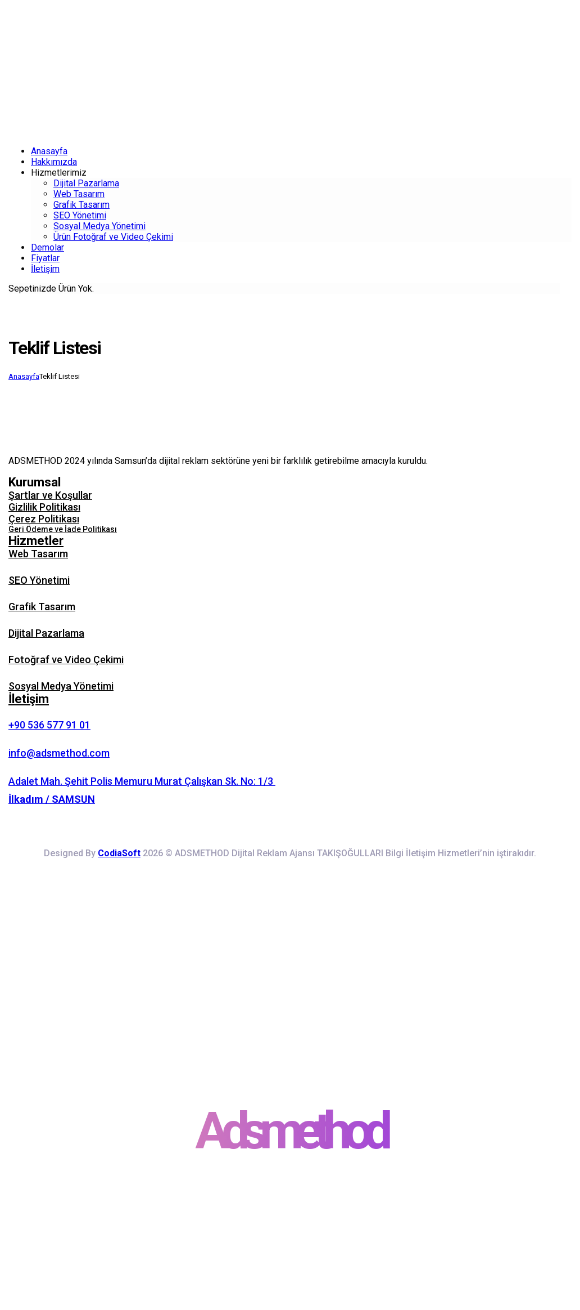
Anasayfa (23, 376)
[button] (290, 482)
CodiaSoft (119, 853)
